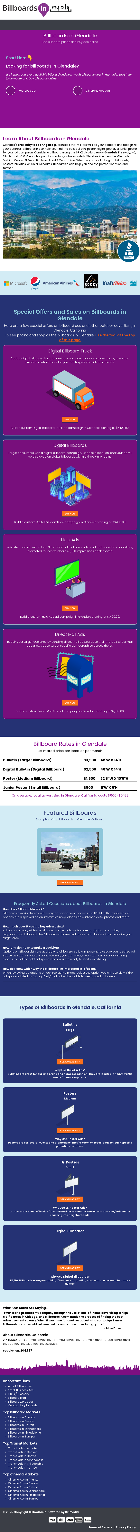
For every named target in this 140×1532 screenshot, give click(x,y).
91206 (80, 1340)
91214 (127, 1340)
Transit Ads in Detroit (22, 1456)
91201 (32, 1340)
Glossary (23, 1394)
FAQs (11, 1394)
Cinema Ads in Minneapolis (26, 1491)
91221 (6, 1344)
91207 (90, 1340)
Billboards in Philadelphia (24, 1433)
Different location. (98, 91)
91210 (118, 1340)
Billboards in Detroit (21, 1425)
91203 (51, 1340)
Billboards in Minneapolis (24, 1429)
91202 (41, 1340)
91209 (109, 1340)
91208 (99, 1340)
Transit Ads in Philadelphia (25, 1464)
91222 (16, 1344)
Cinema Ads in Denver (23, 1483)
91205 (70, 1340)
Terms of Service (100, 1527)
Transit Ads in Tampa (22, 1468)
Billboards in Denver (21, 1421)
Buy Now (70, 419)
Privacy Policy (126, 1527)
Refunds (31, 1405)
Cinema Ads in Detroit (23, 1487)
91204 (61, 1340)
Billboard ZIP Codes (20, 1402)
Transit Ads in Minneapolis (25, 1460)
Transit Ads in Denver (22, 1452)
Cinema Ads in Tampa (23, 1498)
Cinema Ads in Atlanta (23, 1480)
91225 (35, 1344)
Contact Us (15, 1405)
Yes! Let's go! (27, 91)
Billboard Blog (17, 1398)
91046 (23, 1340)
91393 (53, 1344)
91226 (44, 1344)
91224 (25, 1344)
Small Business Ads (20, 1390)
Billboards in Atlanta (21, 1417)
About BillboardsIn (20, 1386)
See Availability (70, 882)
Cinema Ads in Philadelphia (26, 1495)
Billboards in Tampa (21, 1436)
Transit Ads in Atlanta (22, 1448)
